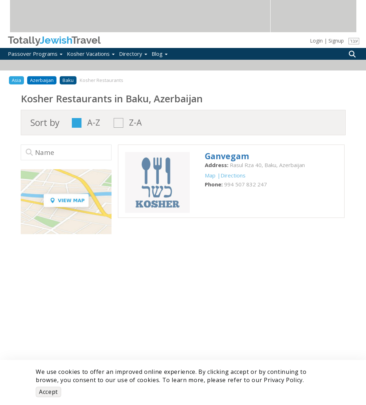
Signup (336, 40)
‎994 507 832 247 (245, 184)
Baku (68, 80)
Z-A (135, 123)
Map (210, 175)
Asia (16, 80)
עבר (354, 41)
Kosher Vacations (91, 53)
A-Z (93, 123)
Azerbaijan (42, 80)
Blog (160, 53)
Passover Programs (35, 53)
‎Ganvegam (227, 156)
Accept (48, 392)
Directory (133, 53)
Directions (233, 175)
